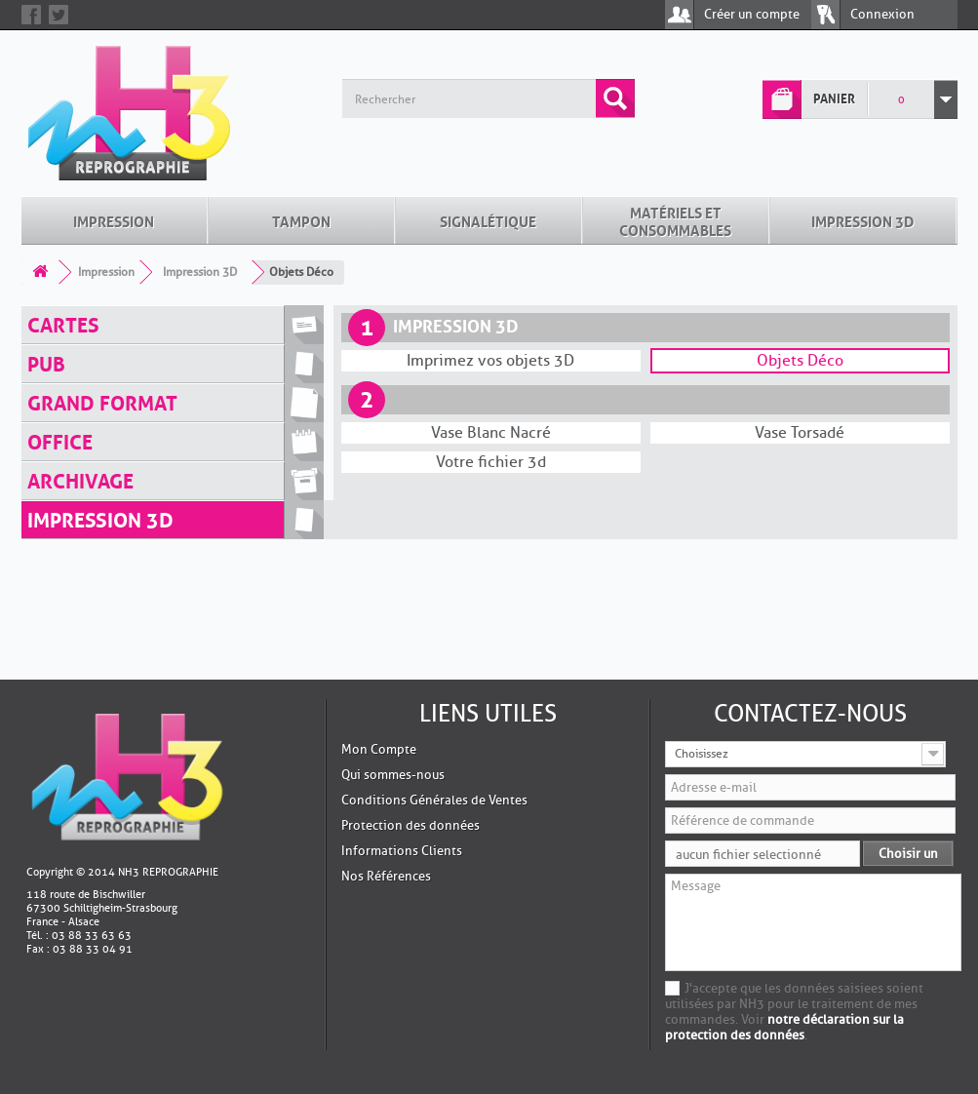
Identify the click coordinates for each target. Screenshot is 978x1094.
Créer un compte (752, 14)
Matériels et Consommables (675, 220)
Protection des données (410, 825)
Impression (113, 220)
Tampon (301, 220)
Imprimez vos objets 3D (490, 361)
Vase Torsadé (799, 433)
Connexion (882, 14)
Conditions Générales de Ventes (434, 800)
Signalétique (488, 220)
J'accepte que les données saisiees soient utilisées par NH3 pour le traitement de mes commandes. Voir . (794, 1011)
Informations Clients (401, 850)
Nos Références (386, 876)
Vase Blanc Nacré (491, 433)
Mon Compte (378, 749)
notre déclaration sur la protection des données (784, 1027)
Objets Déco (800, 361)
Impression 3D (863, 220)
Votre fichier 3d (491, 462)
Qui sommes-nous (393, 774)
